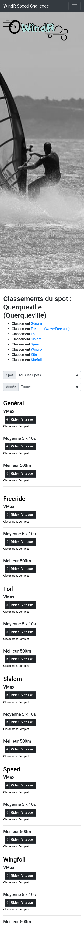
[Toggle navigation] (74, 6)
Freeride (14, 498)
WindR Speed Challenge (26, 6)
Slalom (36, 339)
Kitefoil (36, 360)
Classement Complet (16, 426)
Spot (9, 375)
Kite (34, 355)
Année (11, 387)
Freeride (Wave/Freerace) (50, 329)
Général (37, 324)
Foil (34, 334)
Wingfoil (37, 349)
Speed (35, 344)
